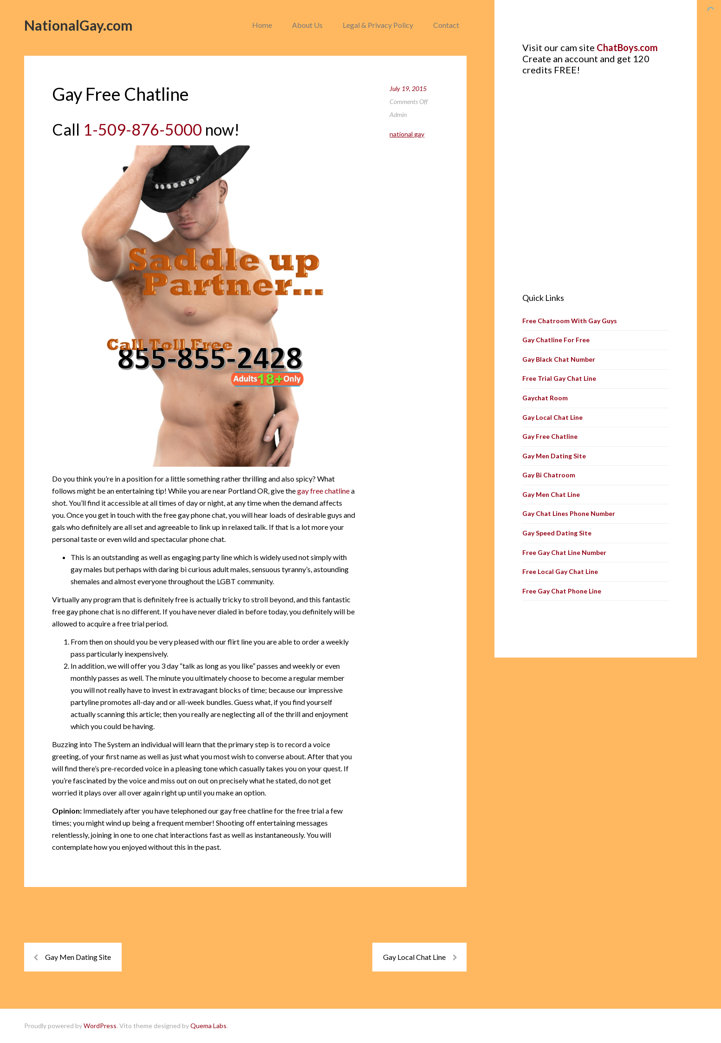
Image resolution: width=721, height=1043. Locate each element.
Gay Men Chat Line (551, 494)
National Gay (407, 134)
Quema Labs (208, 1026)
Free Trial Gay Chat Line (559, 378)
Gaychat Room (545, 398)
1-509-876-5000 (142, 129)
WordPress (100, 1026)
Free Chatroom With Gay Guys (569, 321)
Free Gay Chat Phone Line (561, 591)
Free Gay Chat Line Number (564, 552)
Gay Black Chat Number (558, 359)
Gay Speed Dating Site (556, 533)
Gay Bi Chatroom (548, 475)
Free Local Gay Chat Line (560, 571)
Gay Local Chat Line (414, 956)
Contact (446, 24)
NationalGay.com (78, 25)
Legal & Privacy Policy (378, 24)
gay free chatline (323, 490)
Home (262, 24)
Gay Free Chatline (550, 436)
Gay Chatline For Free (556, 340)
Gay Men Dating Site (78, 956)
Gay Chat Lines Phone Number (568, 513)
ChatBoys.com (627, 47)
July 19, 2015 (408, 88)
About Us (307, 24)
